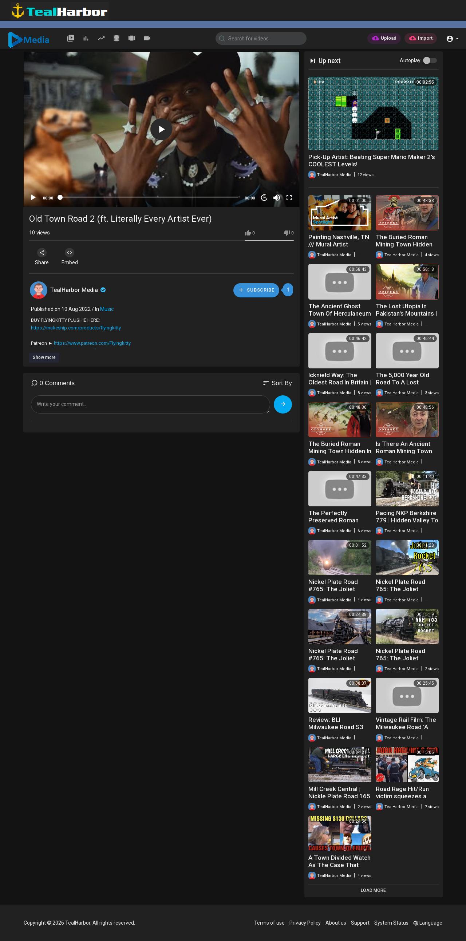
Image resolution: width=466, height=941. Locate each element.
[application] (161, 129)
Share (43, 256)
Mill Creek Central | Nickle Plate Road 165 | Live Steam (339, 796)
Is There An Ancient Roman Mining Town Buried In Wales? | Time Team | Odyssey (406, 454)
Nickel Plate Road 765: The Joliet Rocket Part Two (400, 589)
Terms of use (269, 923)
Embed (72, 256)
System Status (391, 923)
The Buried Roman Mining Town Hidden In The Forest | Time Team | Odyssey (339, 454)
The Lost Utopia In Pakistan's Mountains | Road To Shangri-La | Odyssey (406, 317)
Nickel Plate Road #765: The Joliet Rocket (333, 589)
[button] (452, 38)
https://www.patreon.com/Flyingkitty (92, 343)
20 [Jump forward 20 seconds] (264, 197)
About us (335, 923)
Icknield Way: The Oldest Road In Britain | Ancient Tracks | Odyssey (339, 385)
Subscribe (256, 290)
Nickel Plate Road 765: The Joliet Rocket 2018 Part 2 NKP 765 (403, 661)
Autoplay (410, 60)
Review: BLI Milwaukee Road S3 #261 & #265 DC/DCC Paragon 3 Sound (338, 730)
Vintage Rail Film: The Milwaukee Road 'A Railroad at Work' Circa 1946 (407, 730)
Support (360, 923)
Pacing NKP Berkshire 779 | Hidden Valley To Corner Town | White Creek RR (407, 523)
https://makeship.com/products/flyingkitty (76, 328)
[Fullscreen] (289, 197)
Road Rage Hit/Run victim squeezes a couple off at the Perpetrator (402, 799)
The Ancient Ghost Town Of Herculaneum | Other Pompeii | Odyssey (339, 317)
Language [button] (427, 923)
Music (107, 309)
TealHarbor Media (78, 289)
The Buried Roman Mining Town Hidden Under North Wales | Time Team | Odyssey (406, 247)
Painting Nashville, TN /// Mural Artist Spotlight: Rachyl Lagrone (338, 247)
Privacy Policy (305, 923)
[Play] (33, 197)
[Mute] (276, 197)
